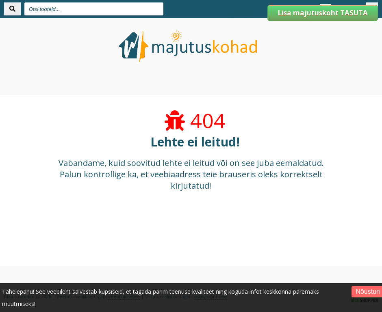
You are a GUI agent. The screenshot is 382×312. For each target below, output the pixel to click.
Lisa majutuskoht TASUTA (323, 12)
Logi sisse (243, 13)
